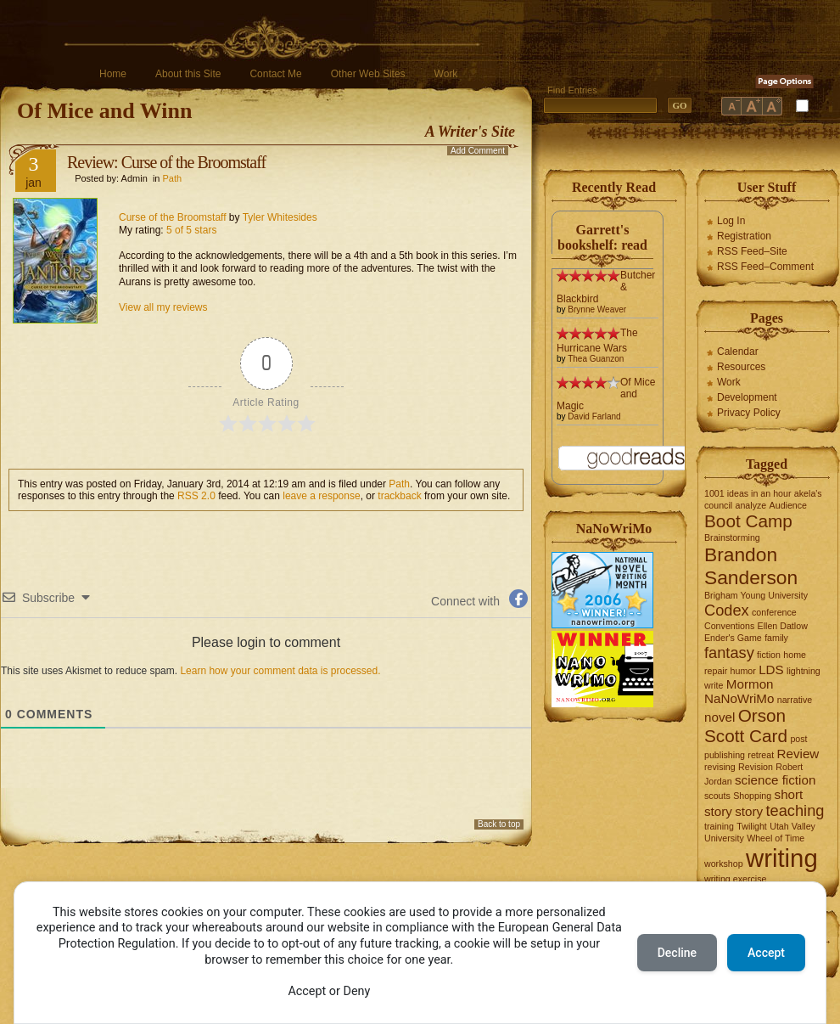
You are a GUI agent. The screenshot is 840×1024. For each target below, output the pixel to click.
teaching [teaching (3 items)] (795, 810)
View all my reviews (163, 307)
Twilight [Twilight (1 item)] (751, 826)
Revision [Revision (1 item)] (755, 767)
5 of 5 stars (191, 230)
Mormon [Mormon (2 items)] (750, 684)
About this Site (188, 74)
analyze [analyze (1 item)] (751, 505)
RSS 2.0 (196, 496)
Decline (677, 952)
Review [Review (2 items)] (798, 753)
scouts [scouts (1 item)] (717, 796)
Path (172, 178)
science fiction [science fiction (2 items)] (775, 780)
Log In (731, 221)
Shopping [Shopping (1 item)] (752, 796)
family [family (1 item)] (776, 638)
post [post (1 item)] (798, 739)
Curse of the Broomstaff (173, 217)
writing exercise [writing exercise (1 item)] (735, 879)
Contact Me (275, 74)
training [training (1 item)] (719, 826)
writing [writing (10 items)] (782, 858)
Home (112, 74)
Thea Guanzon (596, 358)
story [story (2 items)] (749, 811)
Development (747, 397)
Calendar (738, 351)
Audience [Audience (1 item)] (788, 505)
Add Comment (478, 150)
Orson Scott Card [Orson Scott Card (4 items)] (745, 725)
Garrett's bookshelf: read (602, 237)
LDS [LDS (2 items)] (771, 669)
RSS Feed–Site (752, 251)
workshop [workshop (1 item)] (723, 863)
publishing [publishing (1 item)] (724, 755)
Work (446, 74)
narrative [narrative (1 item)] (794, 700)
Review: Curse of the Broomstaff (166, 162)
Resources (741, 367)
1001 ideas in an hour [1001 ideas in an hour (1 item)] (748, 493)
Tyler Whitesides (280, 217)
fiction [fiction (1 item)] (769, 655)
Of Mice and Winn (104, 110)
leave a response (321, 496)
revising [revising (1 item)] (720, 767)
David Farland (594, 416)
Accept (766, 952)
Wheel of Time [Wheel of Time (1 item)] (775, 838)
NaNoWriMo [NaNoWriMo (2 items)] (739, 698)
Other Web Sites (368, 74)
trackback (399, 496)
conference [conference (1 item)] (774, 612)
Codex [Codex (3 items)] (726, 610)
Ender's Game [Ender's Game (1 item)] (733, 638)
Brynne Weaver (597, 309)
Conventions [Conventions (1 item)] (729, 626)
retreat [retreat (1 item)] (761, 755)
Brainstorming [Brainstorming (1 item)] (732, 537)
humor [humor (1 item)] (743, 671)
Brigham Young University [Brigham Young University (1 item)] (756, 595)
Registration (744, 236)
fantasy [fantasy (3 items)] (729, 652)
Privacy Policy (749, 413)
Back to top (499, 824)
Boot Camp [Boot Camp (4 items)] (748, 521)
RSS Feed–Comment (765, 267)
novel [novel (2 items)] (719, 717)
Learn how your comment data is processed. (280, 671)
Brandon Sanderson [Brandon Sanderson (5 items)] (751, 565)
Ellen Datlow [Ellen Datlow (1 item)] (783, 626)
